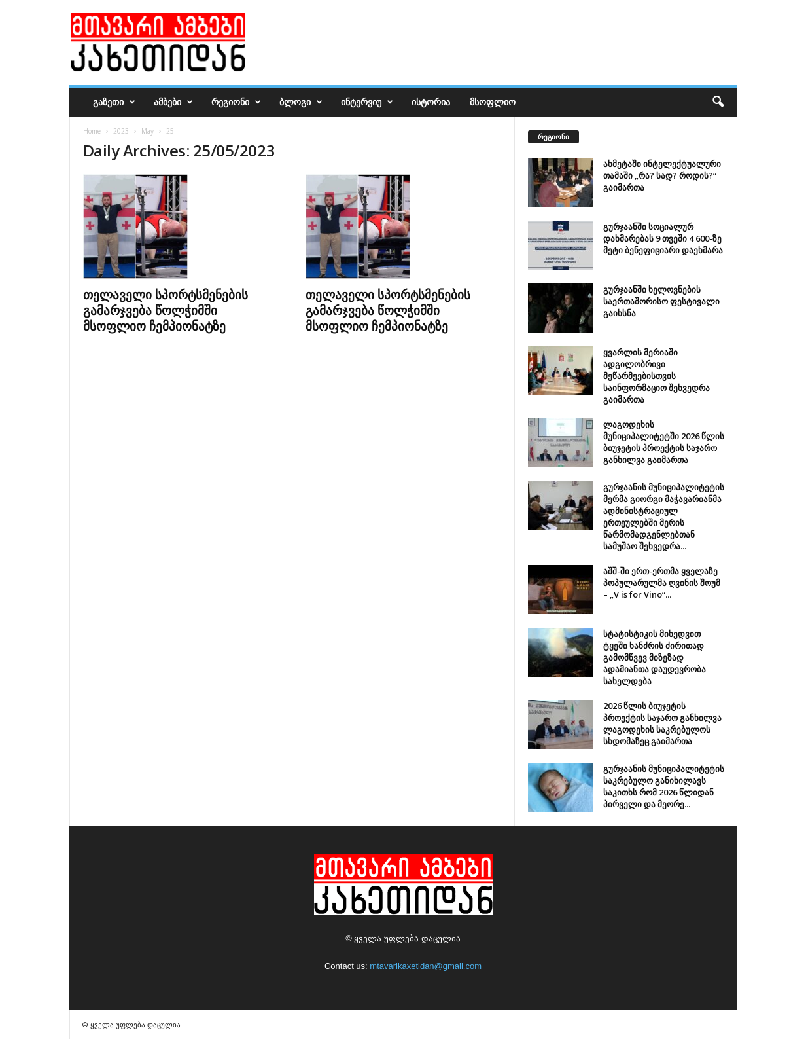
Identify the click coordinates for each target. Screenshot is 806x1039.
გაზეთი (114, 102)
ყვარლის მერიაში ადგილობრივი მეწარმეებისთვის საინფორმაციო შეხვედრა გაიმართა (656, 375)
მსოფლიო (493, 102)
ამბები (173, 102)
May (147, 131)
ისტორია (431, 102)
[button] (717, 102)
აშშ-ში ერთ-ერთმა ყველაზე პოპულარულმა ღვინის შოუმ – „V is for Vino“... (661, 582)
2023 (121, 131)
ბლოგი (301, 102)
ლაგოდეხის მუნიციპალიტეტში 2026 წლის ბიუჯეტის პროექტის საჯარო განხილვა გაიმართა (663, 441)
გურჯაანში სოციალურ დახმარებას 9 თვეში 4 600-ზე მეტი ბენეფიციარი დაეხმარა (663, 238)
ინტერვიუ (367, 102)
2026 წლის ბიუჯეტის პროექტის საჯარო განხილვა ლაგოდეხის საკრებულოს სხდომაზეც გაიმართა (662, 723)
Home (92, 131)
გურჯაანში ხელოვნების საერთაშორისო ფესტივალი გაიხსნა (661, 301)
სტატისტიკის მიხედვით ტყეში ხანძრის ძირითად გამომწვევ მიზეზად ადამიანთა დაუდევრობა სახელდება (654, 657)
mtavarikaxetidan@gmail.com (426, 966)
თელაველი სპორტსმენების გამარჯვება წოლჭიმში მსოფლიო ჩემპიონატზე (165, 310)
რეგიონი (236, 102)
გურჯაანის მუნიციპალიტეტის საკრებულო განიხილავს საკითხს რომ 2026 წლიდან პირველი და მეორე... (663, 786)
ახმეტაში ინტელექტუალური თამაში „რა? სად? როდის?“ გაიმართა (662, 175)
